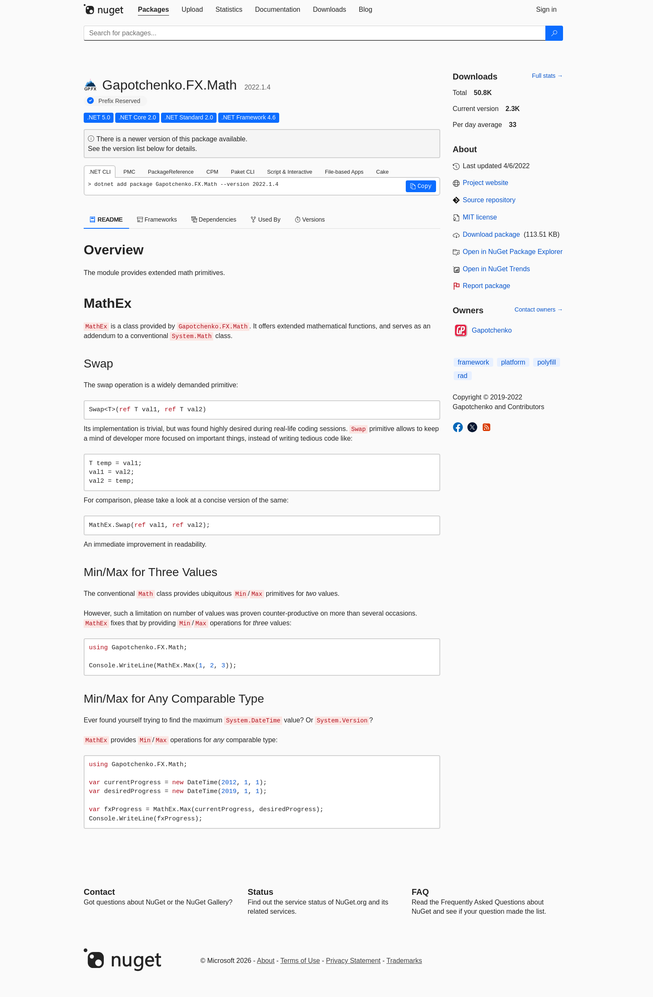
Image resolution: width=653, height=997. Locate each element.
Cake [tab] (382, 172)
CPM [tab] (212, 172)
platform (513, 362)
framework (473, 362)
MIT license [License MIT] (480, 217)
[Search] (554, 33)
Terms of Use (300, 960)
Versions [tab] (310, 219)
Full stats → (547, 75)
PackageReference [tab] (171, 172)
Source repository (489, 200)
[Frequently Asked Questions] (420, 892)
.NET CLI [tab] (100, 172)
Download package (491, 234)
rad (463, 375)
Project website (486, 182)
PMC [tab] (129, 172)
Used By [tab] (265, 219)
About (266, 960)
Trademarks (404, 960)
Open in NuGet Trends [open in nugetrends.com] (496, 268)
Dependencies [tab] (213, 219)
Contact (99, 892)
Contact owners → (539, 309)
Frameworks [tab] (157, 219)
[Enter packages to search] (315, 33)
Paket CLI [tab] (242, 172)
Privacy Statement (353, 960)
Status (260, 892)
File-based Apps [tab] (344, 172)
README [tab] (106, 219)
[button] (421, 186)
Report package (486, 285)
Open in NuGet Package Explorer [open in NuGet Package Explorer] (513, 251)
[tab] (153, 9)
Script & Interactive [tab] (289, 172)
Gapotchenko (492, 330)
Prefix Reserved (119, 101)
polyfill (546, 362)
